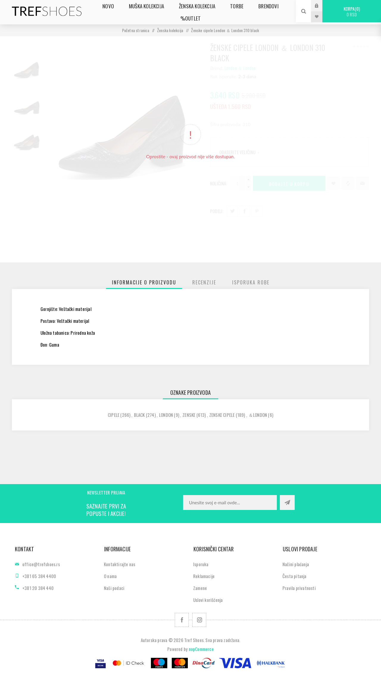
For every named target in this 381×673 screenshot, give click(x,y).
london (166, 414)
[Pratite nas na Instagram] (199, 620)
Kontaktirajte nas (119, 564)
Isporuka (201, 564)
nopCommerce (201, 649)
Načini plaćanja (295, 564)
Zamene (200, 588)
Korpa (352, 11)
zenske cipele (222, 414)
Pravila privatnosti (299, 588)
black (139, 414)
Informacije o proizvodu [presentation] (144, 282)
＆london (258, 414)
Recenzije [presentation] (204, 282)
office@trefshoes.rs (41, 564)
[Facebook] (182, 620)
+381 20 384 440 (38, 588)
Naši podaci (114, 588)
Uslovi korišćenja (208, 600)
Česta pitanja (294, 576)
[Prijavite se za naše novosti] (230, 502)
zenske (188, 414)
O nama (110, 576)
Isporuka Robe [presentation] (250, 282)
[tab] (144, 282)
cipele (113, 414)
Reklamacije (204, 576)
